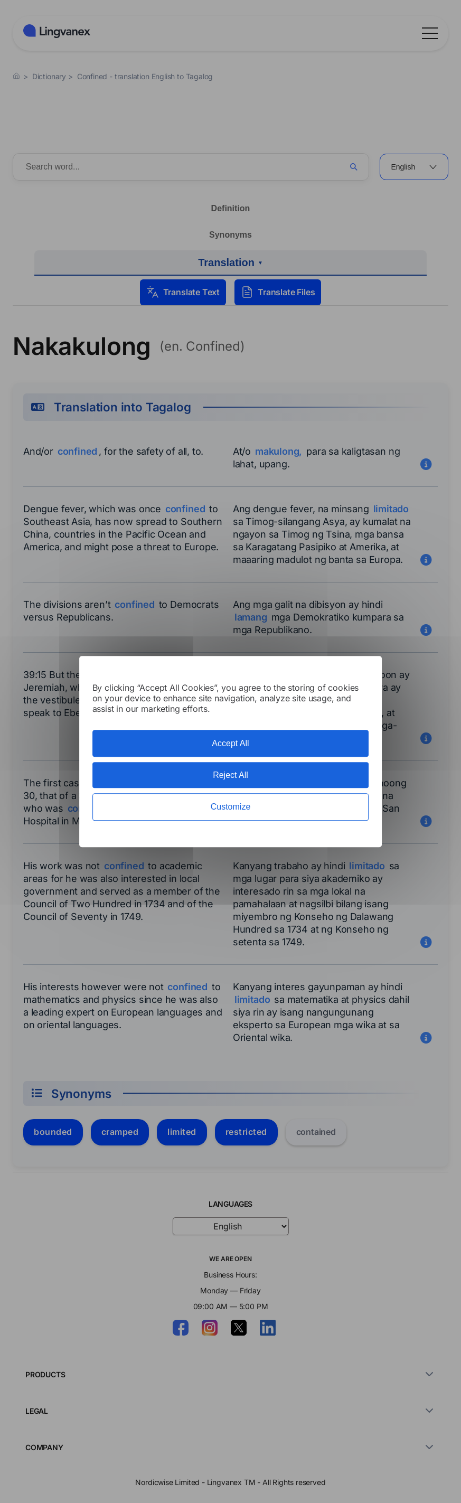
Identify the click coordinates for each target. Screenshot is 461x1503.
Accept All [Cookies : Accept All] (230, 743)
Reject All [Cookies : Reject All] (230, 775)
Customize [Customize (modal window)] (231, 807)
